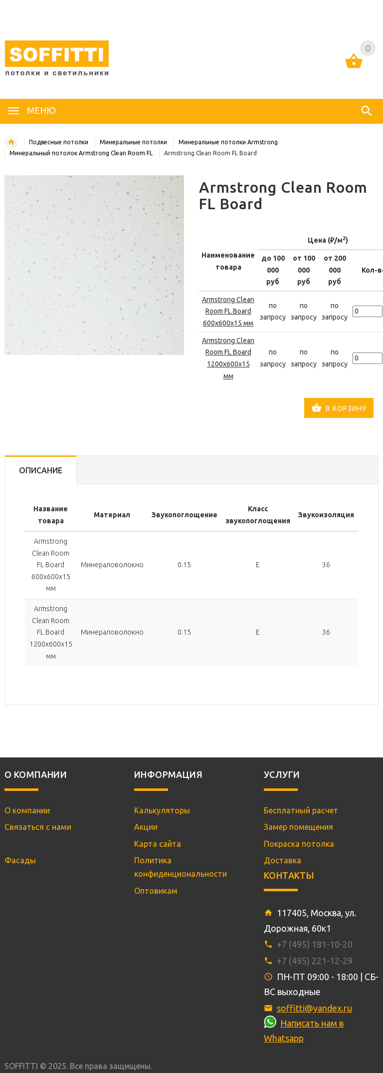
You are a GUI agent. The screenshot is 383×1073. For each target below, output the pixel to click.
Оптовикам (156, 890)
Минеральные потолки (133, 142)
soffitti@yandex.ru (314, 1008)
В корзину (339, 409)
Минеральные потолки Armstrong (228, 142)
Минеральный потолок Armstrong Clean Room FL (81, 153)
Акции (146, 826)
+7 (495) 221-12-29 (315, 961)
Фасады (20, 860)
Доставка (282, 860)
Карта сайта (157, 843)
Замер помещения (298, 826)
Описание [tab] (40, 470)
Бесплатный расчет (301, 810)
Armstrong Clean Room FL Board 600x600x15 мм (228, 311)
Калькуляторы (162, 810)
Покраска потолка (299, 843)
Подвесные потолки (58, 142)
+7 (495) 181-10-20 (315, 944)
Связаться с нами (37, 826)
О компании (27, 810)
